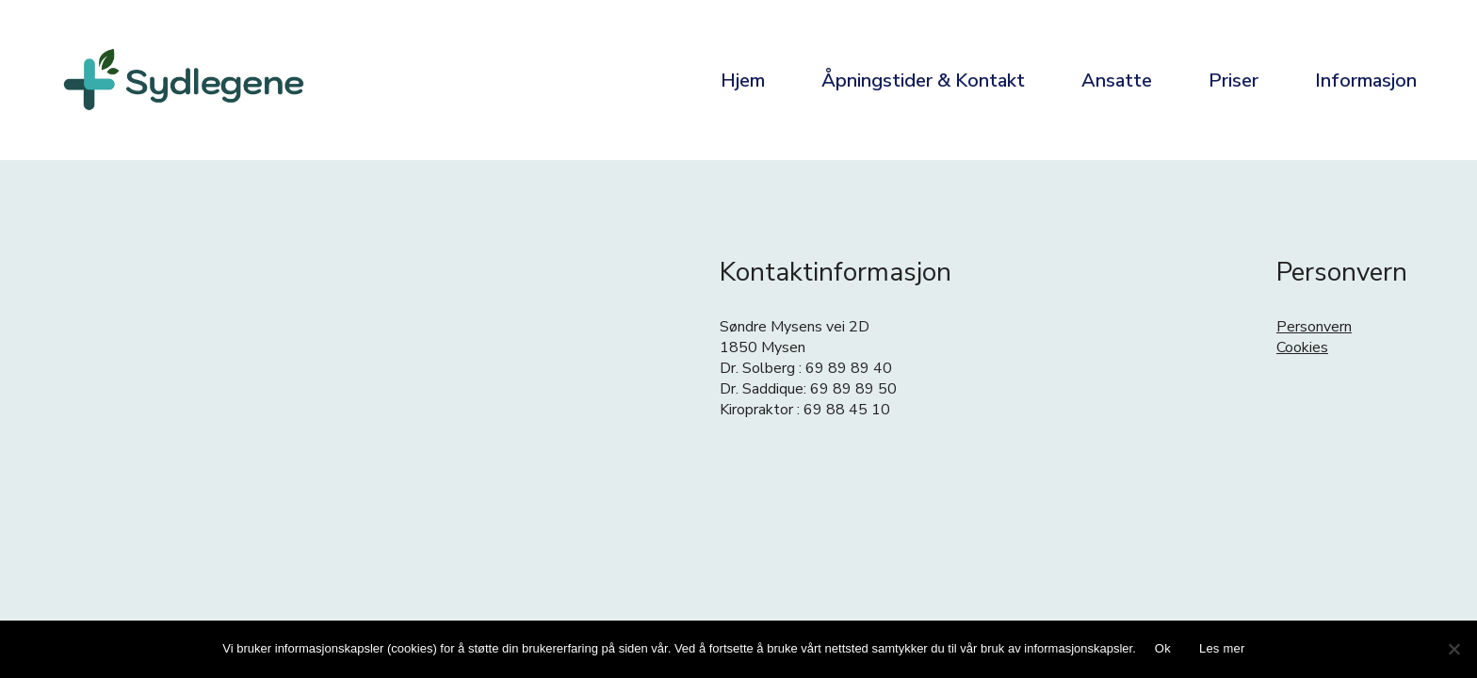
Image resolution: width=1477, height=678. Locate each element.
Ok (1163, 648)
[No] (1453, 648)
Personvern (1314, 326)
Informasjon (1366, 80)
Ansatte (1116, 80)
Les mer (1222, 648)
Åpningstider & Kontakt (923, 80)
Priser (1233, 80)
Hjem (743, 80)
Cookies (1302, 347)
